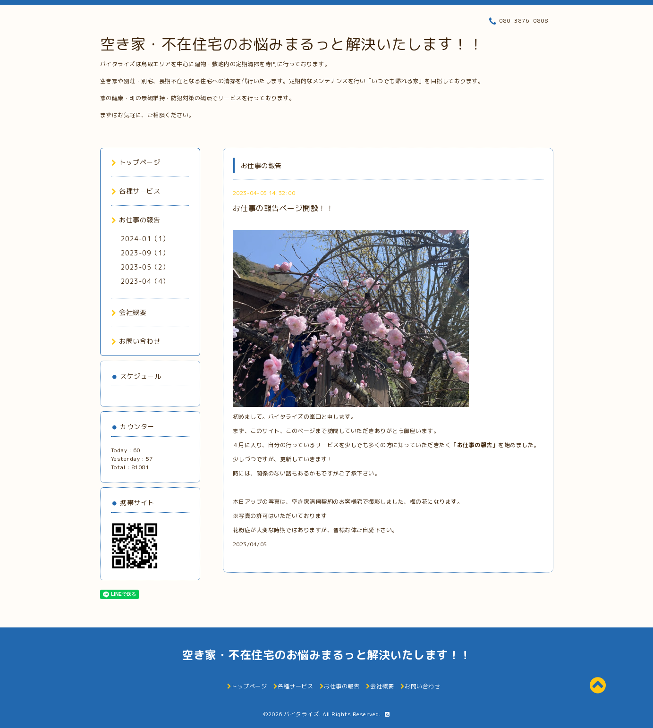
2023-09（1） (145, 252)
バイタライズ (301, 714)
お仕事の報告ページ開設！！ (283, 208)
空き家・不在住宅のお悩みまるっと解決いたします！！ (292, 44)
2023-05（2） (145, 266)
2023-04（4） (145, 281)
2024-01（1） (145, 238)
